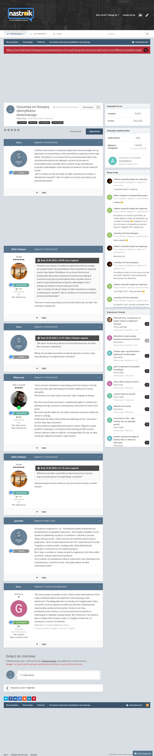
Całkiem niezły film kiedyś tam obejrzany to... (131, 179)
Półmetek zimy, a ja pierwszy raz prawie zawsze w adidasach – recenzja (127, 321)
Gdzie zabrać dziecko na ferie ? (126, 382)
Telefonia (49, 118)
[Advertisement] (53, 79)
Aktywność (40, 34)
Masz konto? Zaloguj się (107, 15)
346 (18, 414)
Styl (6, 751)
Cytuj (43, 189)
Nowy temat (75, 131)
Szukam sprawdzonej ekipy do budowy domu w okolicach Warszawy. (126, 440)
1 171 (19, 286)
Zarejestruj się (129, 15)
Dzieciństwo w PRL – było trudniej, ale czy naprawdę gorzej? (124, 421)
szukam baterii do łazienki (124, 394)
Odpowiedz (94, 131)
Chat (59, 34)
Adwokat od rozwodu (122, 406)
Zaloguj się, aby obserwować (67, 107)
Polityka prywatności (19, 751)
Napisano (45, 142)
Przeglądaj (16, 34)
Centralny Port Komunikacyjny (126, 233)
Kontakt (34, 751)
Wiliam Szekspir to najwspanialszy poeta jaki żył (131, 195)
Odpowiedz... (27, 671)
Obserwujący (88, 107)
